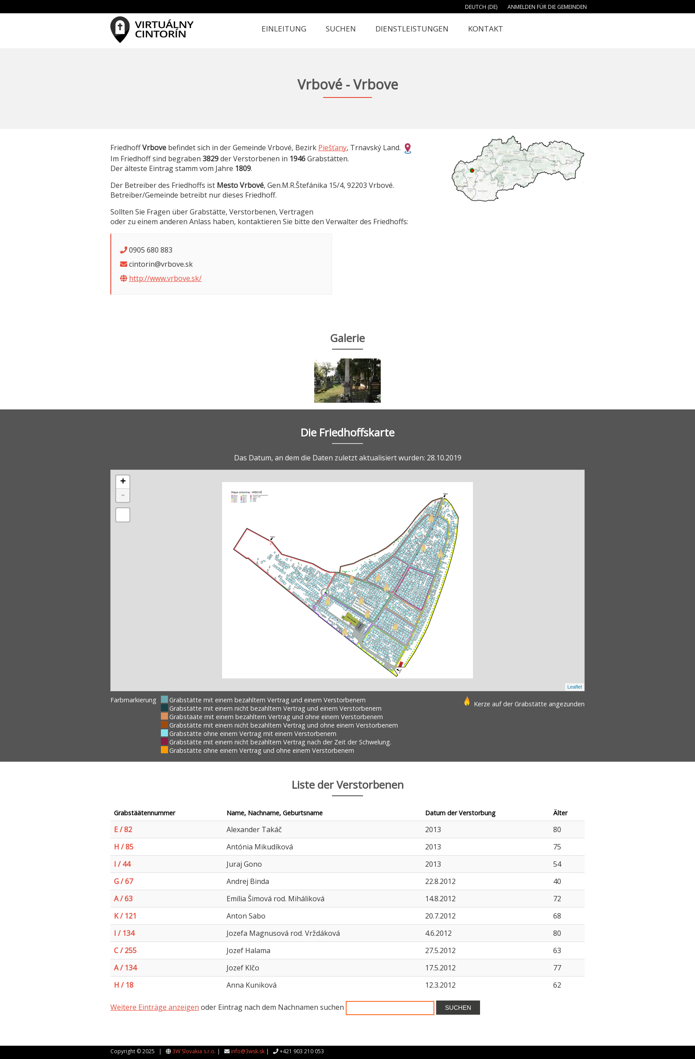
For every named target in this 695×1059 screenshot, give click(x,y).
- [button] (123, 495)
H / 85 (123, 847)
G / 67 (123, 881)
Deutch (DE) (481, 7)
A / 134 (125, 968)
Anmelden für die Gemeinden (547, 7)
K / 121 (125, 916)
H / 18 (123, 985)
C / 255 (125, 950)
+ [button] (123, 482)
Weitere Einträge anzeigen (154, 1007)
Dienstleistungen (412, 28)
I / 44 (122, 864)
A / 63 (123, 898)
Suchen (341, 28)
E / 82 (123, 829)
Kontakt (485, 28)
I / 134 (124, 933)
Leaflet (574, 686)
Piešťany (332, 147)
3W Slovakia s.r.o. (194, 1051)
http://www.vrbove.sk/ (165, 278)
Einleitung (284, 28)
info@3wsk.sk (248, 1051)
